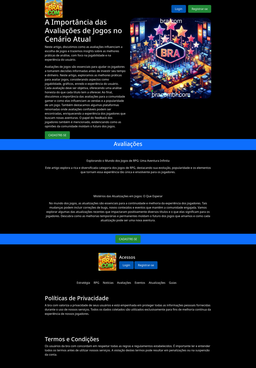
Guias (172, 283)
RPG (96, 283)
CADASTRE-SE (57, 135)
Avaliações (124, 283)
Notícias (108, 283)
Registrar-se (200, 9)
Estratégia (83, 283)
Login (178, 9)
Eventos (140, 283)
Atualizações (157, 283)
